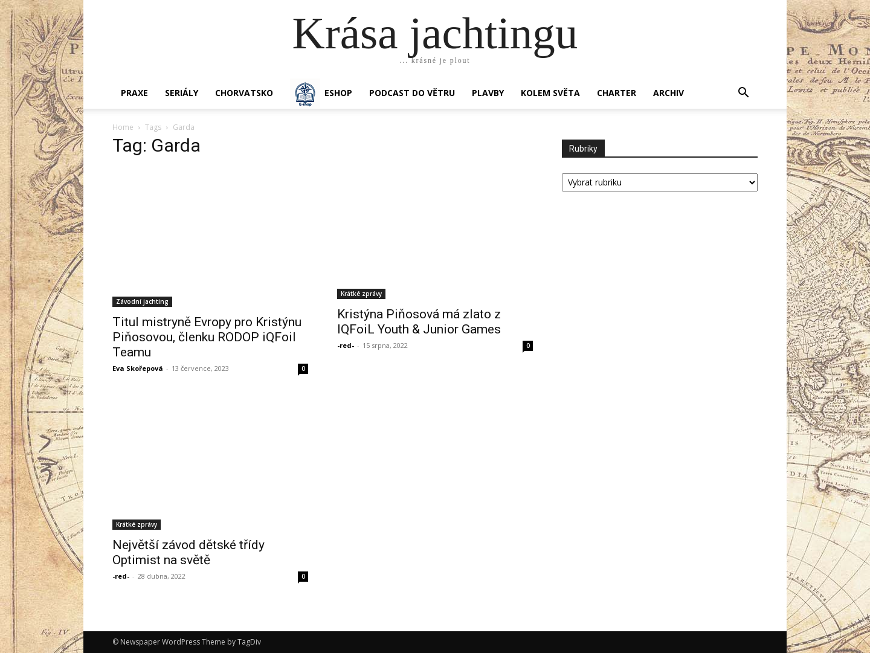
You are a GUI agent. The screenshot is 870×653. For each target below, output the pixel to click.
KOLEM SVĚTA (550, 92)
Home (123, 127)
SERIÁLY (181, 92)
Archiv (668, 92)
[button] (743, 94)
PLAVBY (488, 92)
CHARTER (616, 92)
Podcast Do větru (412, 92)
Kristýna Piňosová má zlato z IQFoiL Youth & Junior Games (419, 321)
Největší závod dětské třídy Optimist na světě (188, 552)
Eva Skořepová (137, 368)
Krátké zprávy (361, 293)
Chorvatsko (244, 92)
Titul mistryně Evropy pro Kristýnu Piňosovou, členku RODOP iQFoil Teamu (206, 337)
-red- (345, 345)
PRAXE (134, 92)
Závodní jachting (142, 301)
